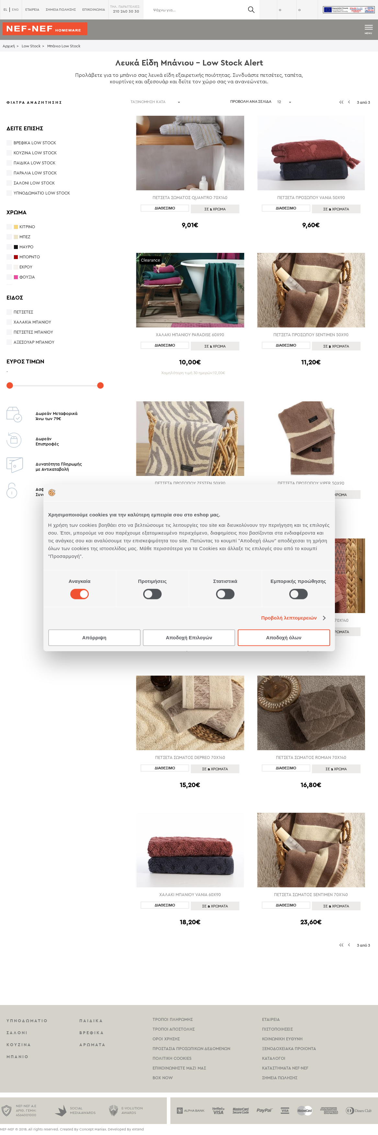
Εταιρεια (271, 1019)
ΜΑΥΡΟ (26, 247)
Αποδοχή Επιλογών (189, 637)
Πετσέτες (23, 312)
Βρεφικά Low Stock (35, 143)
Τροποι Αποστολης (174, 1029)
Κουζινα (18, 1044)
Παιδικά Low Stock (34, 163)
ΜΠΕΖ (24, 237)
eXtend (138, 1129)
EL (5, 9)
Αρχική (9, 46)
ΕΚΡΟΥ (25, 267)
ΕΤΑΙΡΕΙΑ (32, 9)
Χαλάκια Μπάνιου (32, 322)
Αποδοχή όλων (283, 637)
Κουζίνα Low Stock (35, 153)
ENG (15, 9)
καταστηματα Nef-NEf (285, 1068)
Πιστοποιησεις (277, 1029)
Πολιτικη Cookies (172, 1058)
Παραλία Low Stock (35, 173)
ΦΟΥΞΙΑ (27, 277)
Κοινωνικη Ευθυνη (282, 1039)
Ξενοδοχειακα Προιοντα (289, 1048)
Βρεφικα (91, 1032)
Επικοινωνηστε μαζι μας (179, 1068)
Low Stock (31, 46)
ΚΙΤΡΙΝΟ (27, 227)
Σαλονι (17, 1032)
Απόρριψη (94, 637)
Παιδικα (91, 1020)
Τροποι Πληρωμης (173, 1019)
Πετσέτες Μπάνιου (33, 332)
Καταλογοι (273, 1058)
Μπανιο (17, 1056)
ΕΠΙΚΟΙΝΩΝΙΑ (93, 9)
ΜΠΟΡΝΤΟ (29, 257)
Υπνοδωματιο (27, 1020)
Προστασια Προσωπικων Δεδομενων (191, 1048)
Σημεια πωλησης (279, 1078)
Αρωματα (92, 1044)
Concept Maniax (92, 1129)
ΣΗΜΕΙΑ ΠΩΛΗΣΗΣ (61, 9)
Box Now (163, 1078)
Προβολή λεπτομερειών (289, 618)
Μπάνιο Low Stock (63, 46)
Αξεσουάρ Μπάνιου (34, 342)
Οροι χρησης (166, 1039)
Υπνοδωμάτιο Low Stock (42, 193)
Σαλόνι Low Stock (34, 183)
